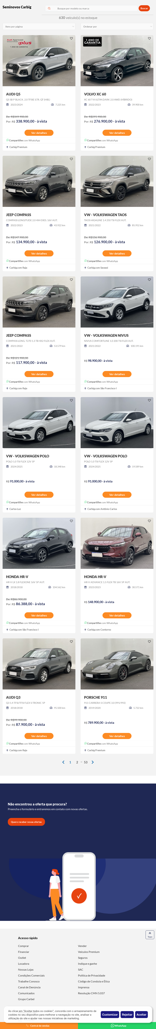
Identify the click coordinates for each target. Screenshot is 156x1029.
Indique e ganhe (87, 963)
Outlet (22, 957)
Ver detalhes (39, 132)
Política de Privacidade (91, 975)
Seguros (83, 957)
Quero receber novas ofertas (26, 821)
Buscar (144, 8)
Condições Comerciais (31, 975)
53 (85, 762)
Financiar (23, 951)
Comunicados (26, 993)
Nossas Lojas (26, 969)
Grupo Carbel (26, 999)
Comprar (23, 945)
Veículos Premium (89, 951)
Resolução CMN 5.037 (91, 993)
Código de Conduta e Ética (94, 981)
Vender (82, 945)
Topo (150, 934)
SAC (80, 969)
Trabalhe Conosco (29, 981)
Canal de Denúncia (29, 987)
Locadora (23, 963)
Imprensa (83, 987)
